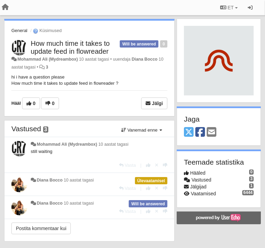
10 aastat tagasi (113, 144)
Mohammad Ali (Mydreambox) (47, 59)
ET (229, 7)
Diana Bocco (145, 59)
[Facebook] (200, 132)
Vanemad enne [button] (141, 130)
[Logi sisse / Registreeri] (250, 7)
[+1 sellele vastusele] (148, 165)
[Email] (211, 132)
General (19, 30)
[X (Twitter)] (189, 132)
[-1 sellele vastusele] (165, 165)
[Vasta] (127, 165)
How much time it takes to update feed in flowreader (70, 47)
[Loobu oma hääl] (156, 165)
